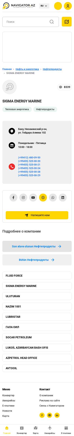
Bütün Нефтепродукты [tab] (37, 259)
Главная (7, 69)
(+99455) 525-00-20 (29, 161)
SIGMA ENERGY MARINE (21, 286)
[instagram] (49, 415)
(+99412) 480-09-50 (29, 157)
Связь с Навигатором (51, 405)
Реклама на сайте (49, 400)
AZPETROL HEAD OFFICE (21, 357)
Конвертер (8, 395)
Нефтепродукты (52, 69)
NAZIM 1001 (13, 306)
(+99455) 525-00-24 (29, 168)
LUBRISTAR (13, 316)
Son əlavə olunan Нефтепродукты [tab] (37, 246)
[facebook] (42, 415)
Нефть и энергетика (27, 69)
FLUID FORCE (14, 275)
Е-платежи (8, 405)
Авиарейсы (8, 400)
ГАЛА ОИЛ (12, 327)
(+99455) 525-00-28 (29, 171)
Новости (7, 411)
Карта (5, 416)
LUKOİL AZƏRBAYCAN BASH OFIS (27, 347)
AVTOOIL (11, 368)
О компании (46, 395)
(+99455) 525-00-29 (29, 175)
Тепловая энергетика (17, 109)
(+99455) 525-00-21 (29, 164)
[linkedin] (57, 415)
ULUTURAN (13, 296)
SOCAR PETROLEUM (19, 337)
